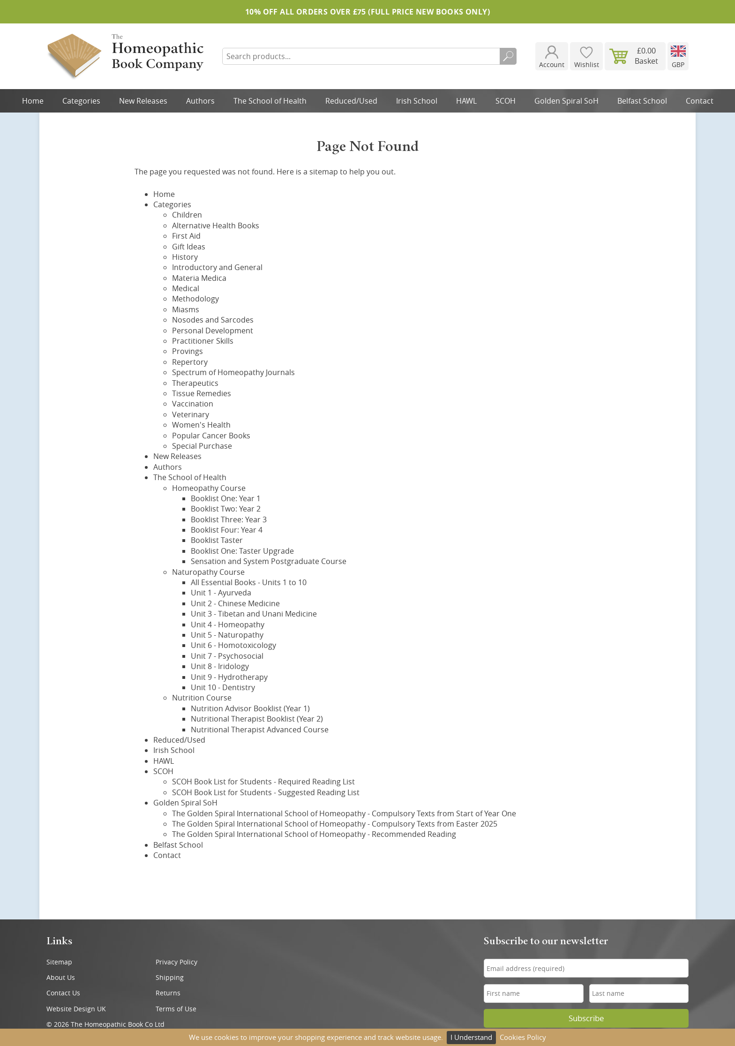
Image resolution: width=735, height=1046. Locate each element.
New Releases (143, 101)
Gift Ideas (188, 246)
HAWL (466, 101)
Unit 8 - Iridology (220, 666)
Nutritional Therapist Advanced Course (260, 729)
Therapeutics (195, 383)
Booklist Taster (217, 540)
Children (187, 215)
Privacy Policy (176, 961)
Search (508, 56)
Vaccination (192, 404)
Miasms (185, 309)
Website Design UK (76, 1008)
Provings (187, 351)
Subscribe (586, 1018)
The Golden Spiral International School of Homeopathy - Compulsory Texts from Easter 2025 (334, 824)
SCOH (505, 101)
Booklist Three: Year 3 (229, 519)
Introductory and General (217, 267)
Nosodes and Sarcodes (213, 320)
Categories (81, 101)
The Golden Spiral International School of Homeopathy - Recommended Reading (314, 834)
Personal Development (212, 330)
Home (33, 101)
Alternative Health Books (215, 225)
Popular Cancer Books (211, 435)
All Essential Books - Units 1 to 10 (249, 582)
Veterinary (190, 414)
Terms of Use (176, 1008)
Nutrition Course (202, 697)
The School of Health (270, 101)
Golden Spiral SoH (566, 101)
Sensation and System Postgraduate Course (268, 561)
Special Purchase (202, 446)
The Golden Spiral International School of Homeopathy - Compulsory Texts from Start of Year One (344, 813)
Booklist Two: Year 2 (226, 509)
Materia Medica (199, 278)
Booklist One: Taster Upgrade (242, 551)
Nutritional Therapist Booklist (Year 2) (257, 719)
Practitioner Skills (202, 341)
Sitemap (59, 961)
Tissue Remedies (201, 393)
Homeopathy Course (209, 488)
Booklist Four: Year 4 (226, 530)
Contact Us (63, 992)
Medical (185, 288)
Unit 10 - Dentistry (223, 687)
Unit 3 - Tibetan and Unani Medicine (254, 614)
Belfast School (642, 101)
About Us (60, 977)
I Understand (471, 1037)
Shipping (170, 977)
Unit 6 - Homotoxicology (233, 645)
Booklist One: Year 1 (226, 498)
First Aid (186, 236)
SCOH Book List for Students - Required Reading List (263, 781)
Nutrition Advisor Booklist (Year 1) (250, 708)
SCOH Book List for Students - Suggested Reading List (266, 792)
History (185, 257)
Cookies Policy (523, 1037)
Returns (168, 992)
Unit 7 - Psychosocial (227, 656)
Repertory (190, 362)
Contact (699, 101)
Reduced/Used (351, 101)
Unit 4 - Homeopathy (227, 624)
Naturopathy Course (208, 572)
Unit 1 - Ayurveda (221, 592)
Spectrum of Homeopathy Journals (233, 372)
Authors (200, 101)
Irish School (416, 101)
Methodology (195, 298)
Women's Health (201, 425)
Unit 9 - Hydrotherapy (229, 677)
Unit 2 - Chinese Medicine (235, 603)
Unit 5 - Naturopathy (227, 635)
